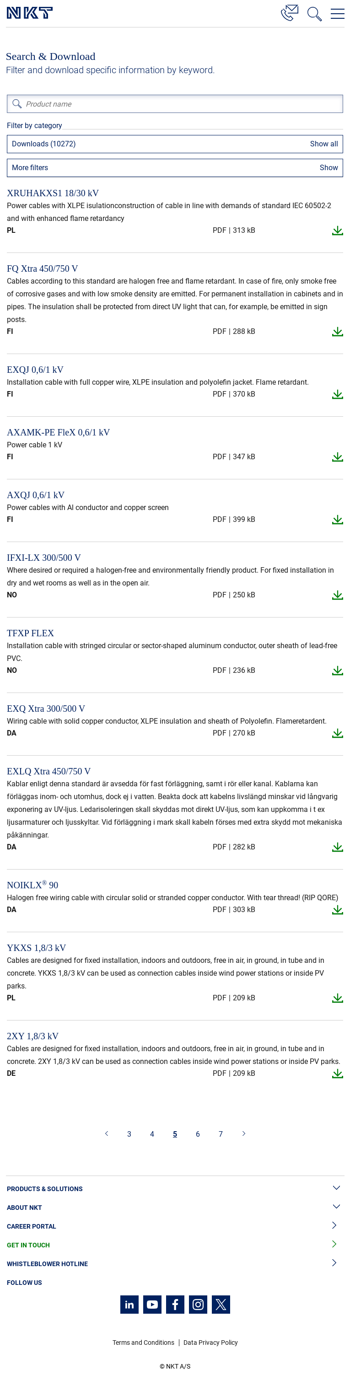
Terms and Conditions (143, 1342)
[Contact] (289, 11)
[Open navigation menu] (337, 13)
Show (329, 167)
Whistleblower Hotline (175, 1264)
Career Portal (175, 1226)
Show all (324, 144)
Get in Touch (175, 1245)
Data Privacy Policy (210, 1342)
